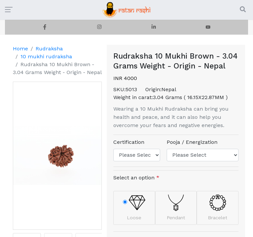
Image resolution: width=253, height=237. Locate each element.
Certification (128, 142)
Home (20, 48)
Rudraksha (49, 48)
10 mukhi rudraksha (46, 56)
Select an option (136, 177)
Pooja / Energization (192, 142)
